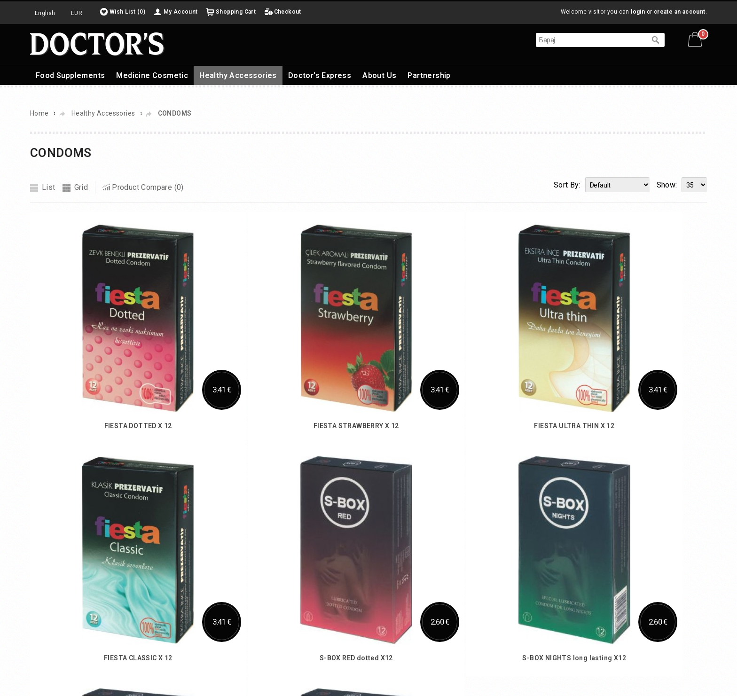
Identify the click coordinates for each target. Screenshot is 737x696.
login (638, 11)
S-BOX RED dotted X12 (356, 658)
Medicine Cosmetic (152, 75)
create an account (680, 11)
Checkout (287, 11)
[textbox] (591, 40)
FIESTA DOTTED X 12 (138, 426)
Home (39, 113)
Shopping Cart (236, 11)
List (48, 187)
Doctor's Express (319, 75)
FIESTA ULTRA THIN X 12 (574, 426)
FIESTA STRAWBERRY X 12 (356, 426)
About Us (379, 75)
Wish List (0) (127, 11)
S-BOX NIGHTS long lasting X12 (574, 658)
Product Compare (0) (148, 187)
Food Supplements (70, 75)
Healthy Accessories (238, 75)
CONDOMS (175, 113)
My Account (181, 11)
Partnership (429, 75)
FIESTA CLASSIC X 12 (138, 658)
